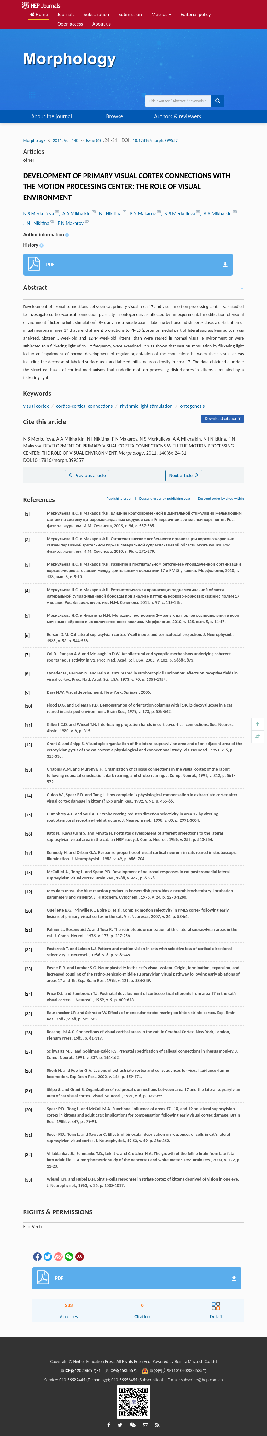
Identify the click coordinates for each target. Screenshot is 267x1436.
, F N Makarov (141, 214)
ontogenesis (192, 406)
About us (101, 24)
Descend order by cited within (221, 498)
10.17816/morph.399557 (155, 140)
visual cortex (36, 406)
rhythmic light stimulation (146, 406)
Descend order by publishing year (164, 498)
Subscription (96, 14)
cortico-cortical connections (84, 406)
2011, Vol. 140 (65, 140)
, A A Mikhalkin (75, 214)
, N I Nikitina (109, 214)
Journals (65, 14)
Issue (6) (93, 140)
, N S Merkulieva (178, 214)
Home (39, 14)
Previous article (87, 475)
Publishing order (119, 498)
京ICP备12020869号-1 (80, 1370)
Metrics (161, 14)
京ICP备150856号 (121, 1370)
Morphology (34, 140)
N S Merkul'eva (39, 214)
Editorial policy (196, 14)
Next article (184, 475)
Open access (70, 24)
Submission (130, 14)
